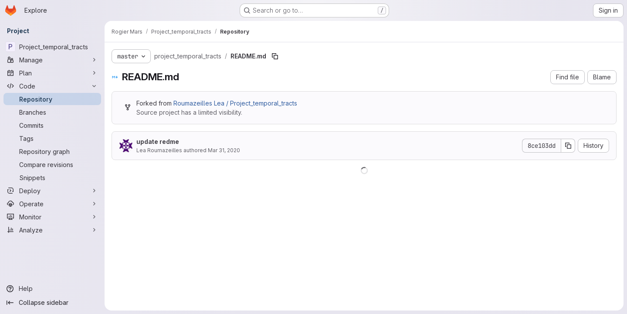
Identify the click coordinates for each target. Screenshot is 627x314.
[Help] (52, 289)
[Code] (52, 86)
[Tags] (52, 138)
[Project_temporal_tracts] (52, 47)
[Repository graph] (52, 151)
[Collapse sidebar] (52, 303)
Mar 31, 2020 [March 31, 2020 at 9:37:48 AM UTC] (224, 150)
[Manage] (52, 60)
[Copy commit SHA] (568, 146)
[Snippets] (52, 177)
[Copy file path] (275, 56)
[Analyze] (52, 230)
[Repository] (52, 99)
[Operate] (52, 204)
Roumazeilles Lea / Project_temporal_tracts (235, 103)
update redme (157, 141)
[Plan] (52, 73)
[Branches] (52, 112)
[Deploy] (52, 190)
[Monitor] (52, 217)
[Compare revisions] (52, 164)
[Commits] (52, 125)
